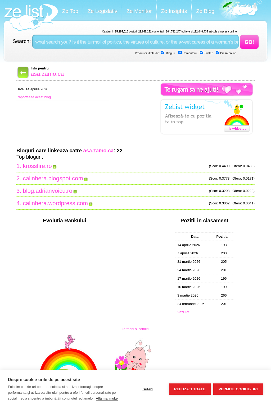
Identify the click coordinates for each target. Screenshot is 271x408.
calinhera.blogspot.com (53, 178)
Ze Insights (174, 11)
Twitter (208, 53)
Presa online (227, 53)
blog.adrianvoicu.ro (48, 190)
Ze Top (70, 11)
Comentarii (189, 53)
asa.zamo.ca (47, 74)
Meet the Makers (240, 10)
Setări (147, 389)
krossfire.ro (37, 166)
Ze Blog (205, 11)
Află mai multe (107, 398)
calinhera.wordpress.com (55, 203)
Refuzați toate (189, 389)
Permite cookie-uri (238, 389)
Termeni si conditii (135, 329)
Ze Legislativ (102, 11)
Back (22, 72)
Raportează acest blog (33, 97)
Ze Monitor (139, 11)
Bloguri (170, 53)
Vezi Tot (183, 312)
